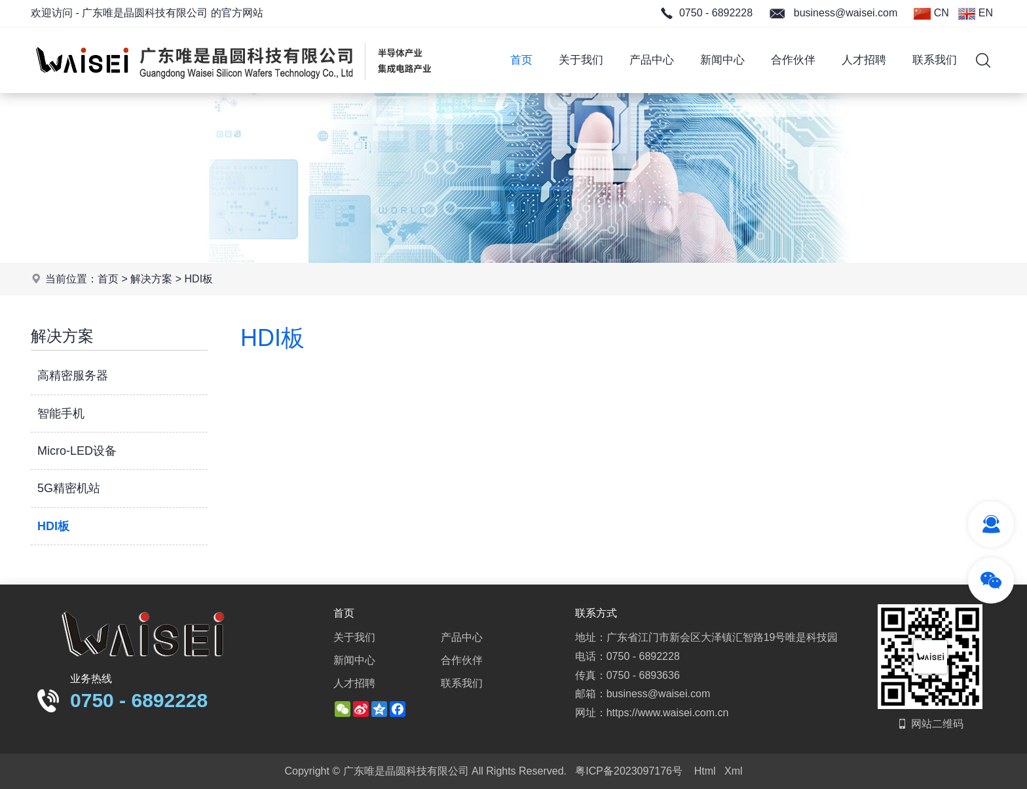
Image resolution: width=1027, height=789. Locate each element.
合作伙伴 (793, 60)
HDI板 (199, 278)
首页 (521, 60)
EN (975, 13)
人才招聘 (864, 60)
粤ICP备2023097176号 (628, 771)
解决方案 (151, 278)
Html (705, 771)
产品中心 (651, 60)
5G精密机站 (68, 488)
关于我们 (581, 60)
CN (931, 13)
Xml (733, 771)
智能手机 (60, 413)
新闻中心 (722, 60)
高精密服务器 (72, 375)
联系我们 (934, 60)
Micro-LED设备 (77, 450)
